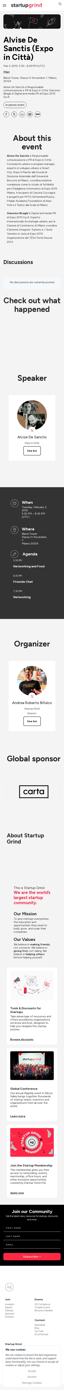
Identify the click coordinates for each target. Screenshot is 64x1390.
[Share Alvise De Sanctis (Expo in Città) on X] (14, 114)
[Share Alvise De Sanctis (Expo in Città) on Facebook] (6, 114)
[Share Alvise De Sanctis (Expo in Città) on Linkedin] (22, 114)
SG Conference (42, 1304)
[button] (60, 4)
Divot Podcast (41, 1334)
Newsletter (40, 1325)
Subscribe (30, 1256)
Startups (9, 1310)
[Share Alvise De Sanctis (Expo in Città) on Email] (30, 114)
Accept (32, 1371)
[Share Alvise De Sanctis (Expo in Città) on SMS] (38, 114)
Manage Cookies (32, 1382)
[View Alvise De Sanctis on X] (32, 430)
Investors (9, 1304)
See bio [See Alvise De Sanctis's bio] (32, 450)
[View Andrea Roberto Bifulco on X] (32, 696)
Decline (31, 1376)
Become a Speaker (44, 1310)
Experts (8, 1307)
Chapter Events (42, 1307)
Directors (9, 1316)
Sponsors (9, 1313)
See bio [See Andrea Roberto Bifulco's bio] (32, 721)
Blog (37, 1328)
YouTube (39, 1331)
